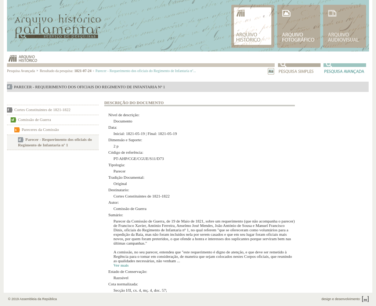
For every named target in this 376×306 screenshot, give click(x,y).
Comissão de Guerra (34, 119)
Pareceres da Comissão (40, 129)
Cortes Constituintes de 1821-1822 (42, 109)
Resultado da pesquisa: (67, 71)
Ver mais (121, 265)
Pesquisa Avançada (23, 71)
